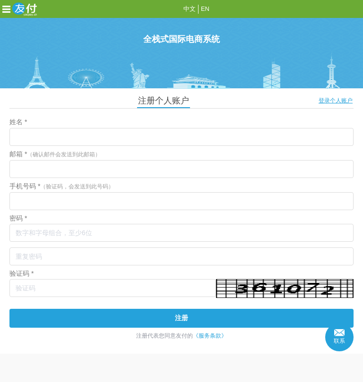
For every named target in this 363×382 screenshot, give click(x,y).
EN (205, 8)
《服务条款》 (210, 335)
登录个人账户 (336, 100)
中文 (189, 8)
